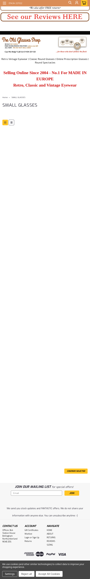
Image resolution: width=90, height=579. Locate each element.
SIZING (50, 545)
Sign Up (35, 537)
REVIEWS (51, 541)
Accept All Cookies (49, 574)
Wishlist (28, 534)
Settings (10, 574)
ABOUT (50, 534)
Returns (28, 541)
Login (27, 537)
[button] (45, 17)
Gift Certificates (31, 530)
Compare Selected (76, 471)
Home (5, 97)
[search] (69, 3)
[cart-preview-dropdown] (83, 3)
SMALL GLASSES (18, 97)
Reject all (26, 574)
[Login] (76, 3)
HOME (49, 530)
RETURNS (51, 537)
